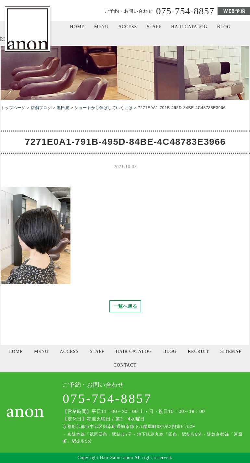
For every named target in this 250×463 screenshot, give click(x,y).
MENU (101, 26)
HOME (77, 26)
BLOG (224, 26)
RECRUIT (198, 351)
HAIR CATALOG (189, 26)
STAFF (154, 26)
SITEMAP (231, 351)
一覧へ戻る (125, 306)
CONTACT (125, 365)
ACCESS (127, 26)
